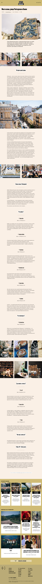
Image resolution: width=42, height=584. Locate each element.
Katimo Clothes (21, 283)
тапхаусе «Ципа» (13, 466)
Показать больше (20, 561)
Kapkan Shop (21, 218)
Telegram (19, 574)
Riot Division (21, 249)
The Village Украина (19, 472)
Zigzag (21, 420)
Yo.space (22, 443)
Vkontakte (19, 572)
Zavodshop (21, 298)
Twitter (19, 576)
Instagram (19, 569)
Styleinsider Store (21, 267)
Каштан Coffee (21, 404)
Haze (32, 441)
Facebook (19, 571)
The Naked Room (21, 322)
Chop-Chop (22, 441)
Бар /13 (21, 390)
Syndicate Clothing (21, 234)
